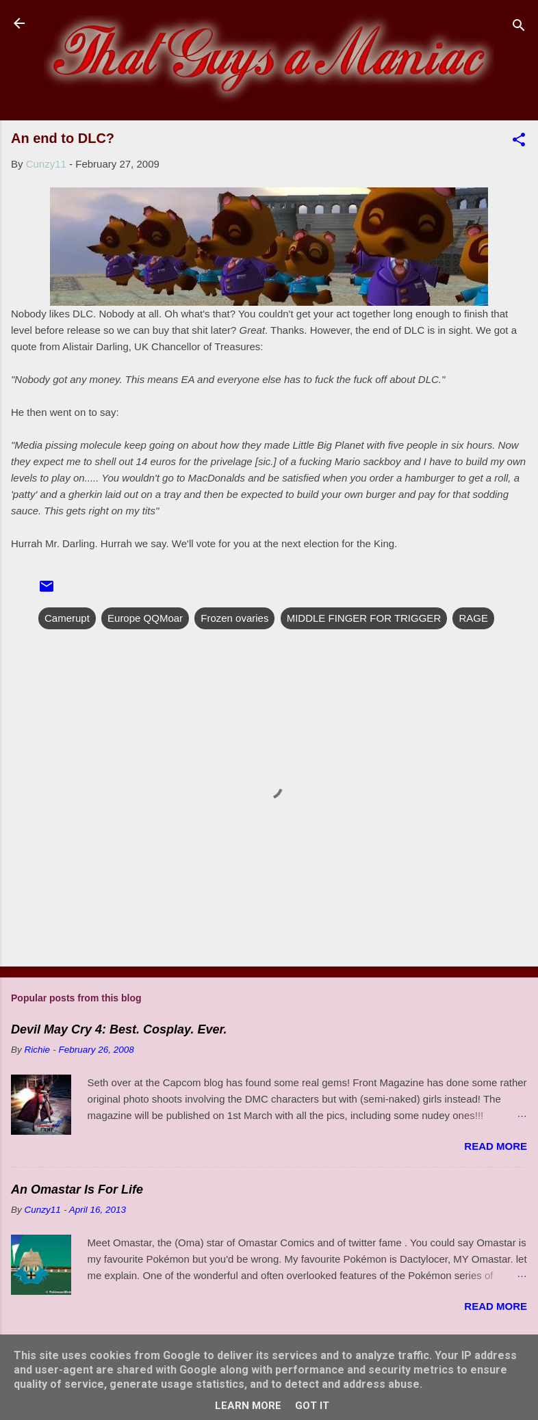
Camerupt (67, 618)
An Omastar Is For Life (77, 1189)
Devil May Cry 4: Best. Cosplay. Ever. (119, 1029)
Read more (495, 1146)
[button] (519, 142)
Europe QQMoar (145, 618)
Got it (312, 1405)
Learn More (248, 1405)
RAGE (473, 618)
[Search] (519, 28)
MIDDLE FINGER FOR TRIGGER (364, 618)
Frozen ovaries (234, 618)
